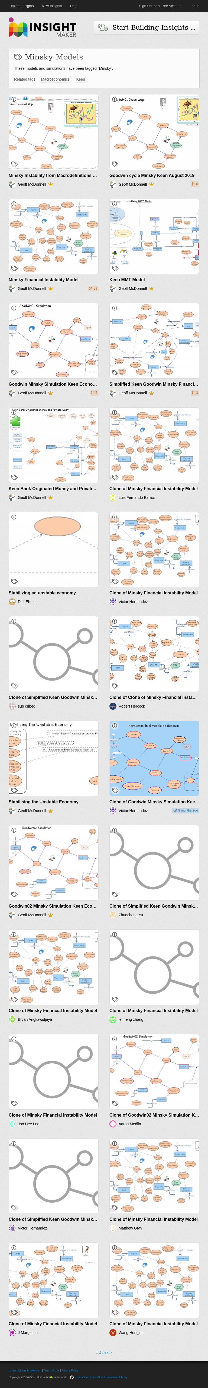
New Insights (52, 6)
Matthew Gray (130, 1228)
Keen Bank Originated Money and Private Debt (56, 488)
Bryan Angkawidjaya (35, 1019)
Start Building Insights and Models (148, 27)
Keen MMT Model (127, 279)
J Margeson (28, 1332)
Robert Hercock (132, 706)
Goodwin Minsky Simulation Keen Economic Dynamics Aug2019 (75, 384)
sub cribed (26, 706)
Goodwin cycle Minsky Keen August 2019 (151, 175)
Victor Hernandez (133, 602)
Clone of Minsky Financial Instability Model (153, 488)
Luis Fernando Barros (137, 497)
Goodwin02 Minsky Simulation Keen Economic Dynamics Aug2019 (77, 906)
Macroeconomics (55, 79)
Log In (194, 6)
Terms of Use (51, 1370)
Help (73, 6)
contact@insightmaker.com (25, 1370)
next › (107, 1352)
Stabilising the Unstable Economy (44, 802)
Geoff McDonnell (32, 184)
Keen (80, 79)
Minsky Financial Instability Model (44, 279)
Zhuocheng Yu (131, 915)
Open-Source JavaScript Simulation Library (102, 1377)
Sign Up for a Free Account (160, 6)
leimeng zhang (131, 1019)
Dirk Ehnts (26, 602)
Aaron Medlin (130, 1124)
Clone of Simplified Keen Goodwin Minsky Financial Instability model (80, 697)
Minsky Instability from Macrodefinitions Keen (56, 175)
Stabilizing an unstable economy (42, 593)
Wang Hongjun (131, 1332)
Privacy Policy (69, 1370)
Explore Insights (21, 6)
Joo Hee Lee (28, 1124)
